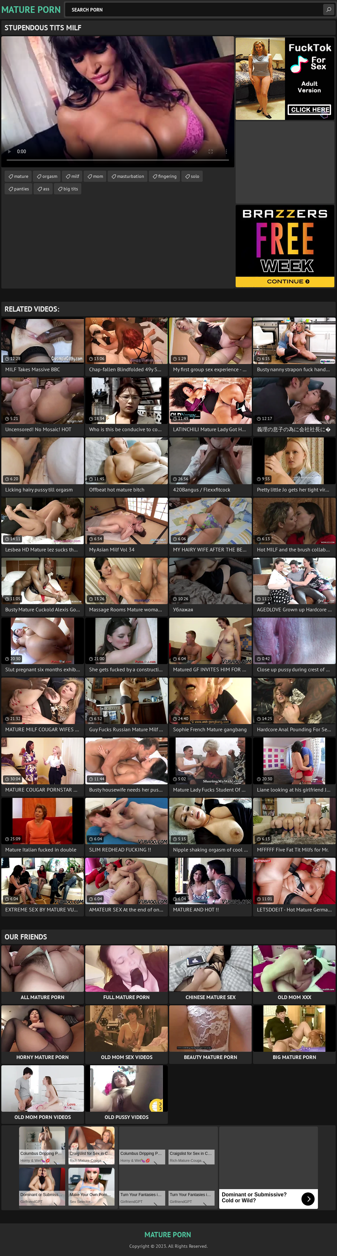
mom (98, 176)
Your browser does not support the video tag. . (117, 101)
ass (46, 189)
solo (195, 176)
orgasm (49, 176)
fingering (167, 176)
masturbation (130, 176)
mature (21, 176)
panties (21, 189)
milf (75, 176)
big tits (71, 189)
